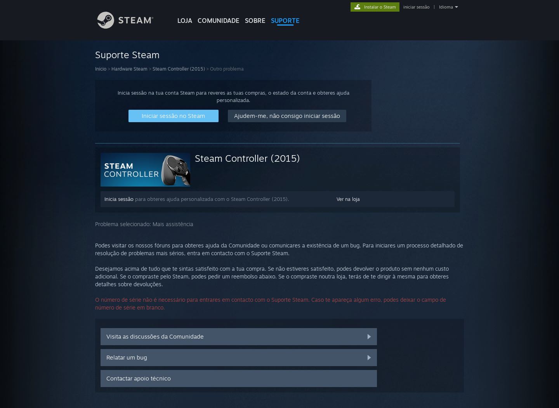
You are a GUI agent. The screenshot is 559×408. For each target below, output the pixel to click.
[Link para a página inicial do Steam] (131, 26)
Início (100, 69)
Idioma (446, 7)
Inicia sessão (119, 199)
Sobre (255, 20)
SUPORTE (285, 20)
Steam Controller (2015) (179, 69)
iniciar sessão (416, 7)
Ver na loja (348, 199)
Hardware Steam (129, 69)
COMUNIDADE (219, 20)
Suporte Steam (127, 55)
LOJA (184, 20)
